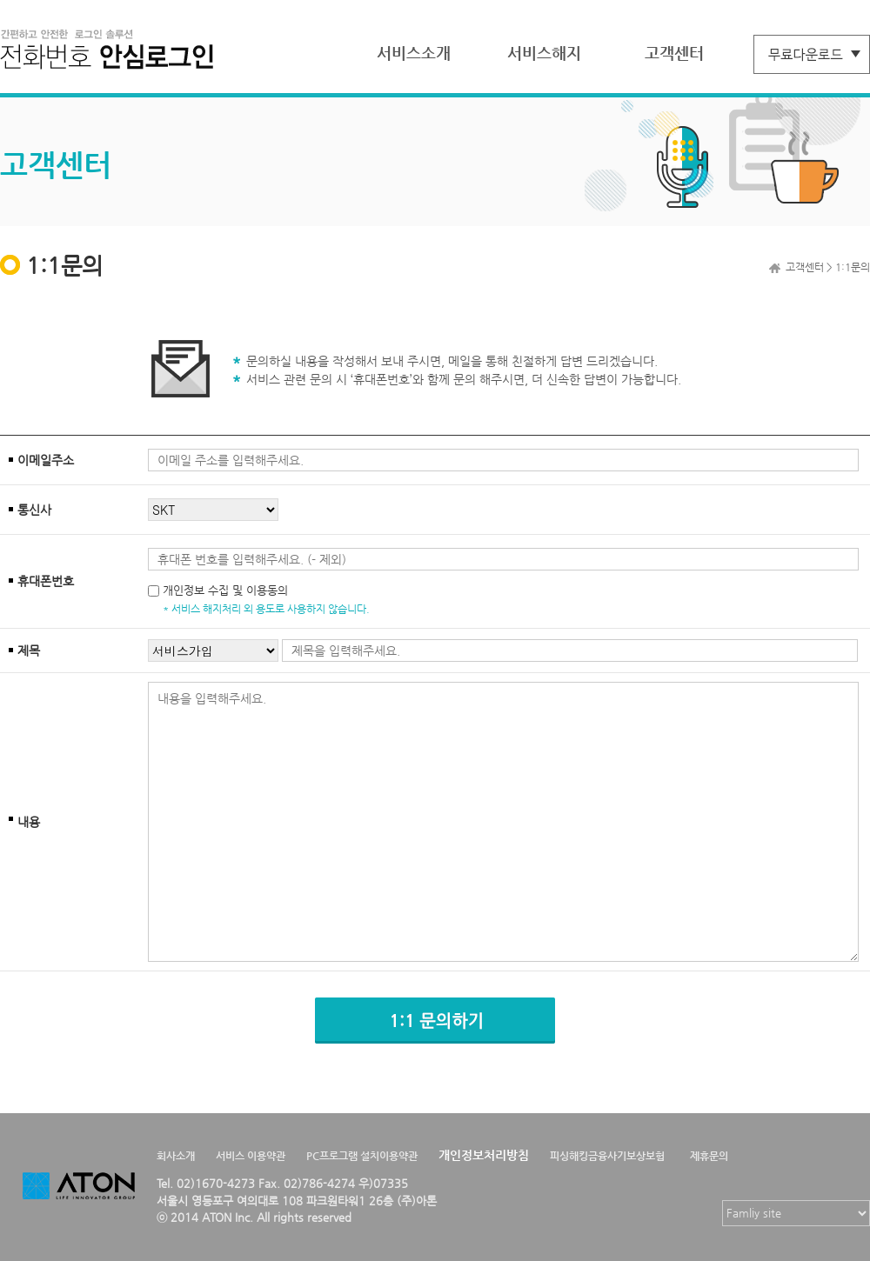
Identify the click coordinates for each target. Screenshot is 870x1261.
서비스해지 (544, 52)
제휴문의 (709, 1156)
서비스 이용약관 (250, 1156)
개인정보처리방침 (483, 1155)
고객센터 (674, 52)
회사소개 (176, 1156)
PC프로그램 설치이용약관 (362, 1156)
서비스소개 (414, 52)
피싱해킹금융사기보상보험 (607, 1156)
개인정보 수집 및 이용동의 (225, 590)
